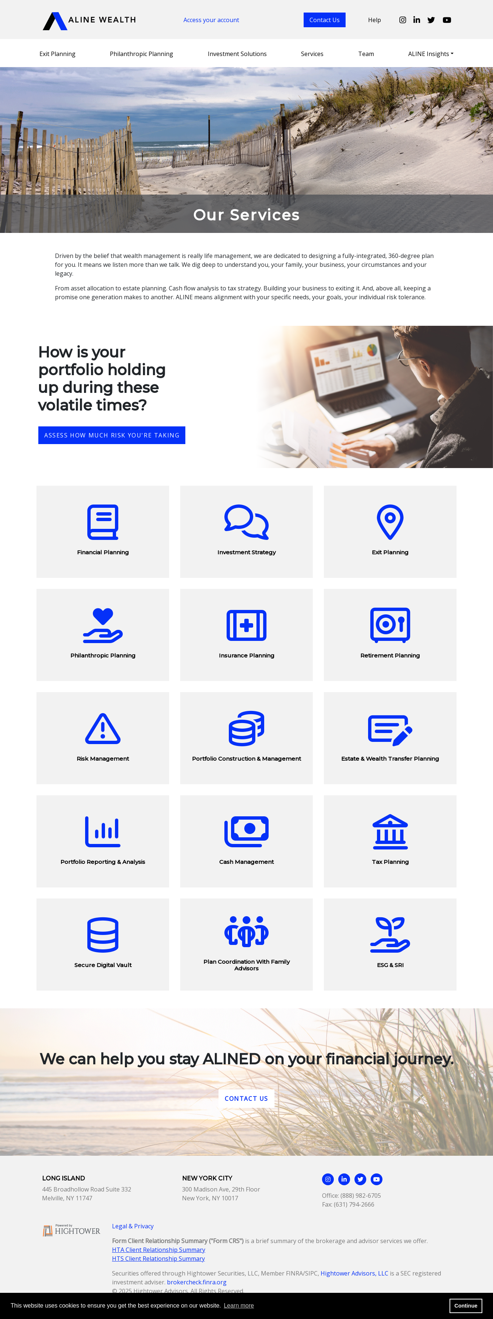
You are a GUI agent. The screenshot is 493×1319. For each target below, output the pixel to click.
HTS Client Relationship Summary (158, 1259)
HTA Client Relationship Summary (158, 1250)
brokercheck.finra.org (197, 1282)
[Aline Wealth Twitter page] (431, 20)
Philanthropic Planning (141, 54)
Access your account (211, 20)
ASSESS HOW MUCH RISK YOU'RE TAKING (111, 435)
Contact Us (325, 20)
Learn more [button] (239, 1305)
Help (374, 20)
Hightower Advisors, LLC (354, 1273)
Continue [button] (465, 1306)
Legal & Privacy (133, 1226)
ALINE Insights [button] (428, 54)
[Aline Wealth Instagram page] (402, 20)
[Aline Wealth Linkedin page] (416, 20)
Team (366, 54)
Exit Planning (57, 54)
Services (312, 54)
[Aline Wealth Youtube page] (447, 20)
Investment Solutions (237, 54)
